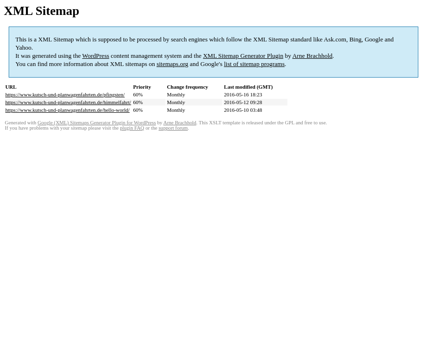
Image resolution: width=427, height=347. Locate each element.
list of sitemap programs (254, 63)
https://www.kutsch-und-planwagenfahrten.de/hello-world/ (67, 110)
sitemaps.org (172, 63)
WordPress (95, 55)
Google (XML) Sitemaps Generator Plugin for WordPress (97, 122)
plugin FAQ (132, 128)
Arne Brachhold (312, 55)
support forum (173, 128)
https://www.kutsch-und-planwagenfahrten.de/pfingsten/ (65, 94)
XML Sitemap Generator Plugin (243, 55)
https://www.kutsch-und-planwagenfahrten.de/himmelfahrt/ (68, 102)
